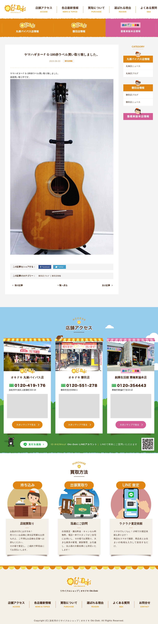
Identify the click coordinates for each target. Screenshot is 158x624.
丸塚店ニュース (133, 66)
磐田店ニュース (133, 102)
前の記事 (19, 285)
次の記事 (106, 285)
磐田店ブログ (43, 276)
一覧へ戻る (62, 285)
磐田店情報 (56, 276)
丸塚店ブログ (132, 73)
